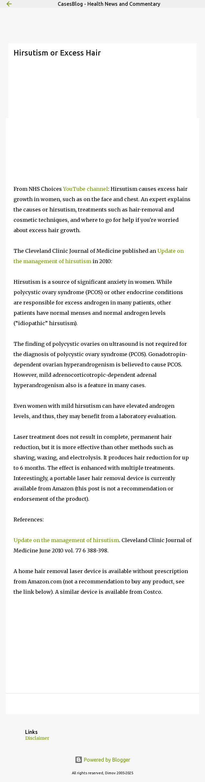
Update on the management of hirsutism (66, 540)
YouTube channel (85, 189)
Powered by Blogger (102, 760)
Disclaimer (37, 738)
